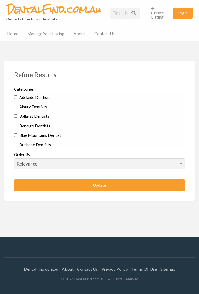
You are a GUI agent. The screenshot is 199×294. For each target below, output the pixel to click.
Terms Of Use (144, 268)
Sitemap (167, 268)
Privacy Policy (115, 268)
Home (12, 33)
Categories (24, 89)
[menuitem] (160, 12)
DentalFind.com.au (41, 268)
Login (183, 12)
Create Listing (157, 13)
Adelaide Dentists (32, 97)
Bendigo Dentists (32, 125)
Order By (99, 160)
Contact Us (104, 33)
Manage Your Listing (45, 33)
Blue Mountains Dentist (37, 135)
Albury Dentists (30, 106)
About (79, 33)
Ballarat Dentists (31, 116)
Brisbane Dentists (32, 144)
